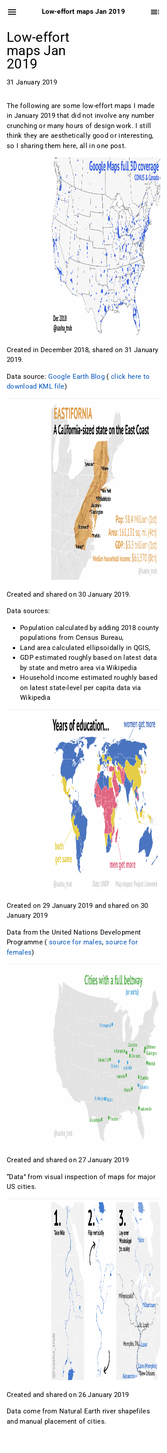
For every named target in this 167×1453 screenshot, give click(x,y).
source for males (75, 942)
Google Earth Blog (76, 377)
